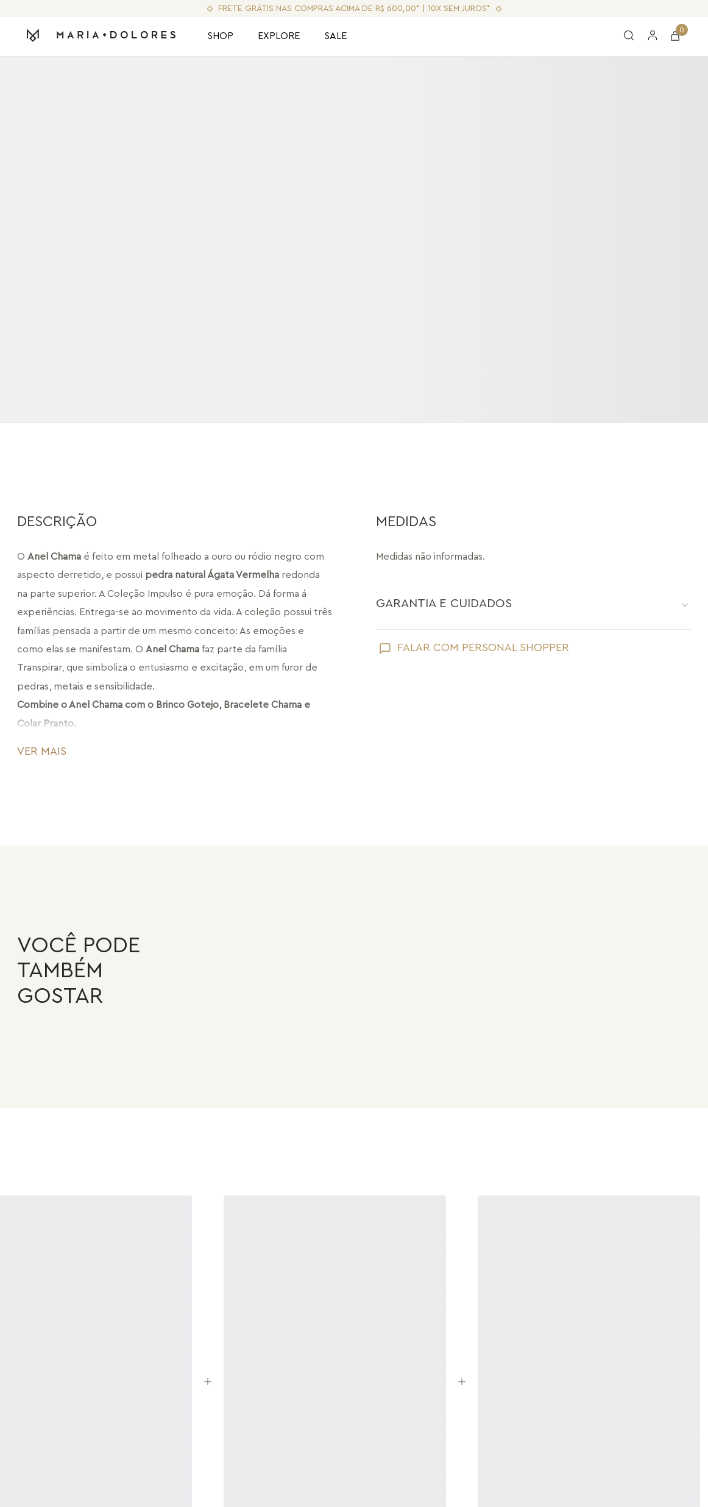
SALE (335, 36)
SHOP (220, 36)
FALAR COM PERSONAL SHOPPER (483, 647)
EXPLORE (279, 36)
